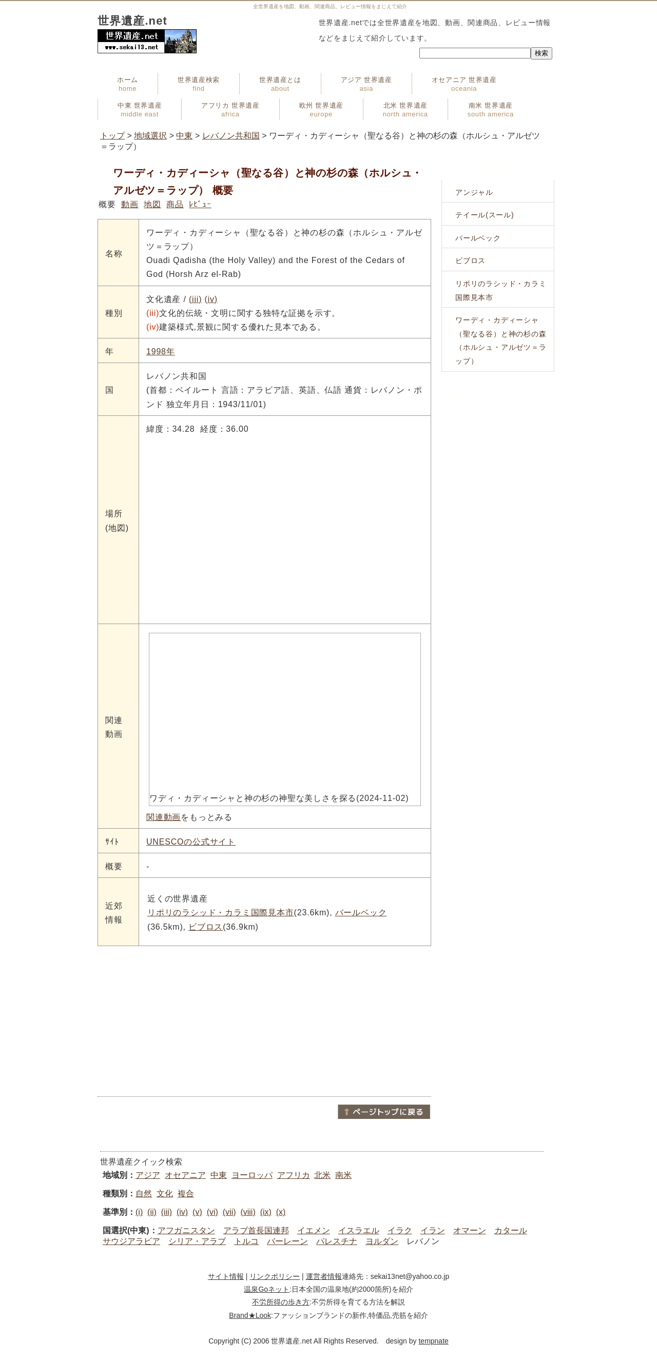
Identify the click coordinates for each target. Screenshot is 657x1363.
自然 (144, 1193)
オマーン (469, 1230)
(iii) (195, 299)
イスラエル (358, 1230)
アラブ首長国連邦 (256, 1230)
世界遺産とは (280, 84)
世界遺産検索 (199, 84)
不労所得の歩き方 (281, 1302)
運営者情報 (324, 1276)
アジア (148, 1175)
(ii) (152, 1212)
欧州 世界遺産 (321, 110)
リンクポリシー (274, 1276)
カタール (510, 1230)
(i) (139, 1212)
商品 (175, 204)
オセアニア (185, 1175)
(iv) (211, 299)
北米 (322, 1175)
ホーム (127, 84)
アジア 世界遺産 (366, 84)
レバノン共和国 (231, 135)
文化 (165, 1193)
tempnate (433, 1341)
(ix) (266, 1212)
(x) (281, 1212)
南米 (343, 1175)
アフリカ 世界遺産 (230, 110)
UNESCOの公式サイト (191, 841)
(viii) (247, 1212)
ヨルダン (381, 1241)
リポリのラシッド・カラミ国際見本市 (220, 912)
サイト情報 (226, 1276)
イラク (400, 1230)
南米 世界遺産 (491, 110)
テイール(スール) (484, 215)
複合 (186, 1193)
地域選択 (150, 135)
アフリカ (293, 1175)
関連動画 (163, 817)
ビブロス (205, 927)
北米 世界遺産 (405, 110)
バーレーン (287, 1241)
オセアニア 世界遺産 (464, 84)
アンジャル (474, 192)
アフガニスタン (186, 1230)
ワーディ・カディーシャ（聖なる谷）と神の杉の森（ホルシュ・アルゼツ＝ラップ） (501, 340)
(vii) (229, 1212)
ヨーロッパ (252, 1175)
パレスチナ (336, 1241)
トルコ (246, 1241)
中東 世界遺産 (140, 110)
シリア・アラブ (197, 1241)
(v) (197, 1212)
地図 (152, 204)
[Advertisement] (264, 1020)
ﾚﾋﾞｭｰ (200, 204)
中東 (184, 135)
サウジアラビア (131, 1241)
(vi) (212, 1212)
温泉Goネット (266, 1289)
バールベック (361, 912)
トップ (112, 135)
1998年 (160, 351)
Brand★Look (250, 1315)
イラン (432, 1230)
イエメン (313, 1230)
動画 (130, 204)
